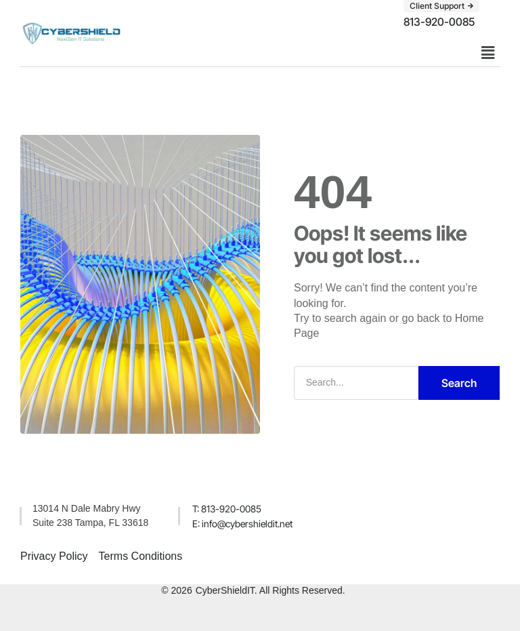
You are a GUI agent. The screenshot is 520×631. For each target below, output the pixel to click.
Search (459, 383)
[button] (441, 6)
